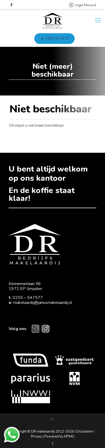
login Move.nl (82, 5)
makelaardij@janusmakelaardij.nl (42, 302)
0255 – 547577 (28, 297)
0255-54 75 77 (54, 38)
